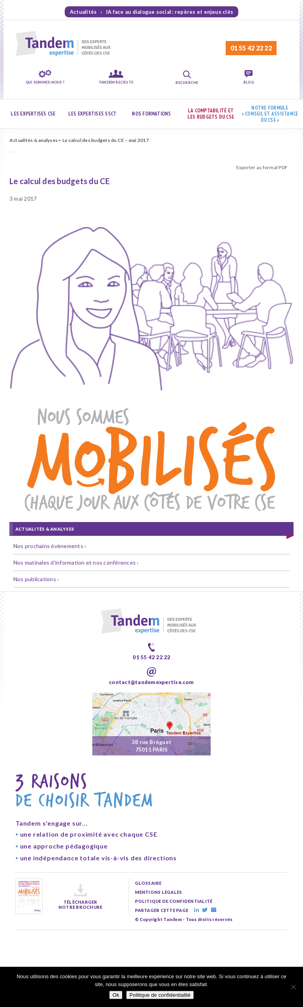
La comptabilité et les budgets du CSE (210, 113)
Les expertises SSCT (92, 113)
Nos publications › (36, 579)
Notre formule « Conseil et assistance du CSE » (270, 113)
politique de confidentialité (174, 901)
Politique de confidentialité (160, 995)
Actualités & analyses (33, 140)
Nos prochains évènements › (49, 546)
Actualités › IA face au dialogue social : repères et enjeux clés (151, 12)
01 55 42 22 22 (251, 48)
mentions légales (158, 892)
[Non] (293, 987)
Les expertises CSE (33, 113)
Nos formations (151, 113)
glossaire (148, 883)
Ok (115, 995)
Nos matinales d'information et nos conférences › (76, 562)
